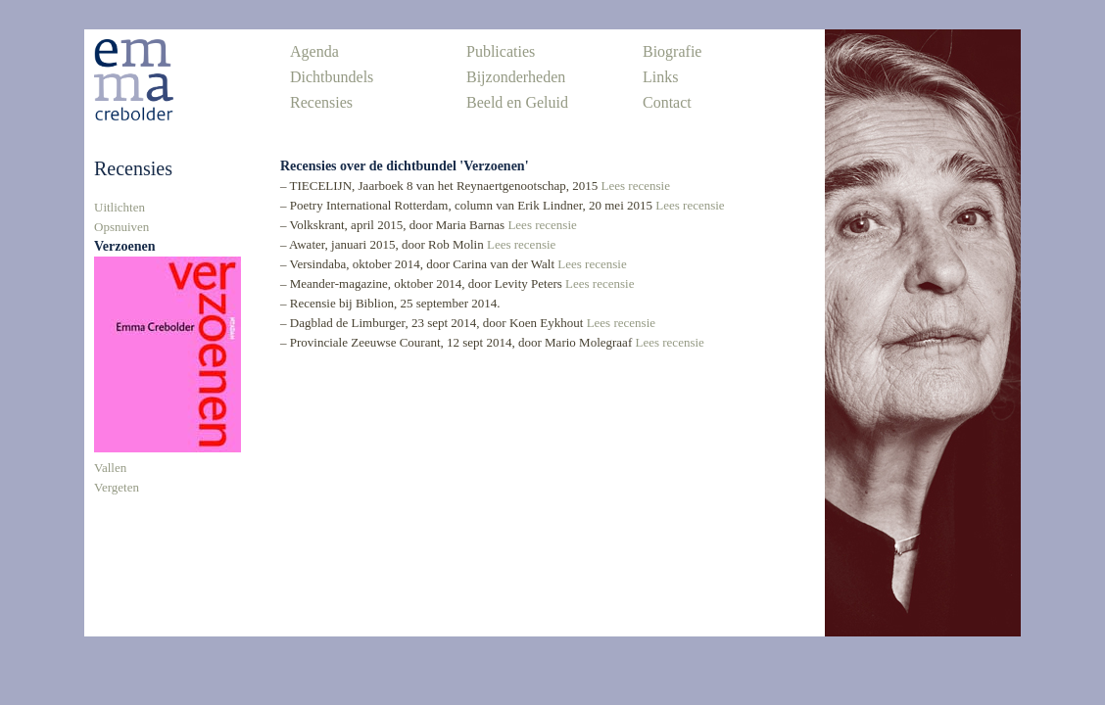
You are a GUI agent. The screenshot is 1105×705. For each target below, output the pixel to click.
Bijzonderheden (515, 77)
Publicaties (500, 51)
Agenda (314, 51)
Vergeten (116, 487)
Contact (667, 102)
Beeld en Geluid (517, 102)
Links (660, 77)
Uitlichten (119, 207)
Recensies (321, 102)
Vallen (110, 467)
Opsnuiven (121, 226)
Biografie (672, 51)
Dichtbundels (331, 77)
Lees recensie (635, 185)
